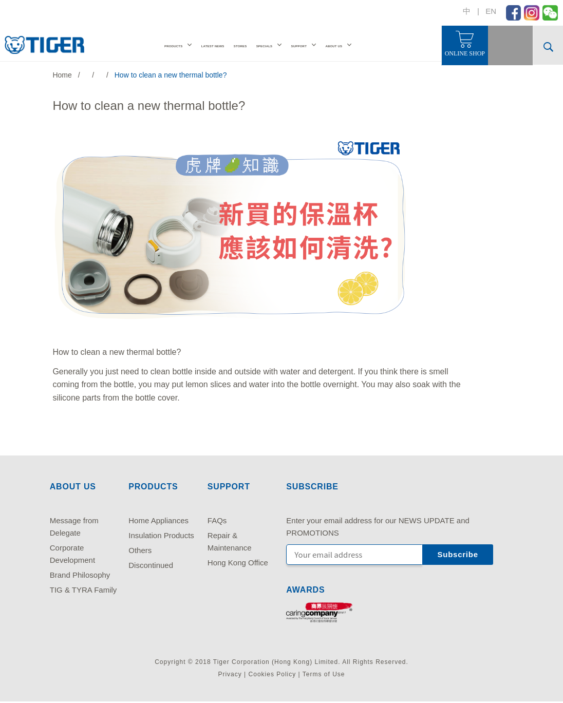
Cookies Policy (272, 674)
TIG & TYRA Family (83, 589)
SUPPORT (298, 46)
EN (490, 11)
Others (140, 550)
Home (61, 75)
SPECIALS (264, 46)
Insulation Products (161, 535)
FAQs (217, 520)
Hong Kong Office (238, 562)
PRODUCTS (173, 46)
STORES (240, 46)
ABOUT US (333, 46)
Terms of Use (324, 674)
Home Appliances (158, 520)
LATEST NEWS (212, 46)
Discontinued (150, 565)
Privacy (229, 674)
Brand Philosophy (80, 575)
